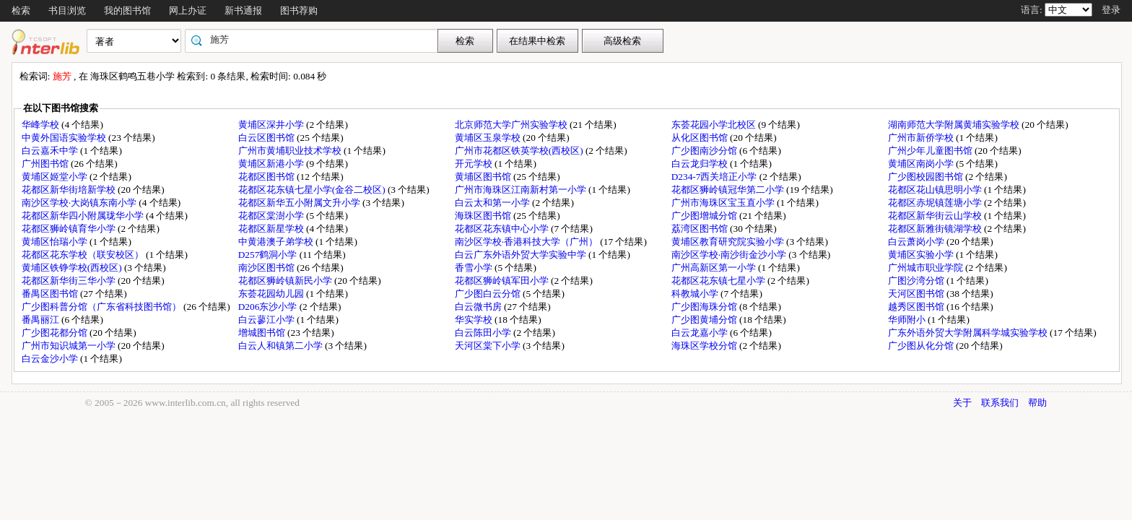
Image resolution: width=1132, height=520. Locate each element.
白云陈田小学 (484, 332)
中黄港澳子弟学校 (276, 241)
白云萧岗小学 (917, 241)
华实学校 (475, 319)
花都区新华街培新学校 (70, 189)
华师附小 (908, 319)
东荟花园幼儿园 (272, 293)
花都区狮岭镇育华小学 (70, 228)
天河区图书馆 (917, 293)
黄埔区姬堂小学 (56, 176)
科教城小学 (695, 293)
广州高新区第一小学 (714, 267)
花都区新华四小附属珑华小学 (84, 215)
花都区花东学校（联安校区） (84, 254)
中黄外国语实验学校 (65, 137)
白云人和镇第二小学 (281, 345)
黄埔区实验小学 (922, 254)
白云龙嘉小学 (700, 332)
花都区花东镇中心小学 (503, 228)
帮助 (1037, 402)
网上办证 (187, 10)
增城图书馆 (262, 332)
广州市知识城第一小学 (70, 345)
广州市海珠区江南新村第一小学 (521, 189)
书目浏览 (67, 10)
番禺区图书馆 (51, 293)
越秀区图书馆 (917, 306)
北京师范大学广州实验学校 (512, 124)
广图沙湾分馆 (917, 280)
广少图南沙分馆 (705, 150)
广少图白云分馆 (489, 293)
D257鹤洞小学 (269, 254)
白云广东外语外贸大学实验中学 (521, 254)
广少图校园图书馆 (926, 176)
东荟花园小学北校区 (714, 124)
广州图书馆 (46, 163)
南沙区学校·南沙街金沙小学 (730, 254)
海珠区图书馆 (484, 215)
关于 (962, 402)
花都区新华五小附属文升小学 (300, 202)
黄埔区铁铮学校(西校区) (73, 267)
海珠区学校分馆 (705, 345)
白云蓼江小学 (267, 319)
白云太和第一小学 (493, 202)
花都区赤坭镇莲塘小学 (936, 202)
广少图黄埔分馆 (705, 319)
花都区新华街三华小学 (70, 280)
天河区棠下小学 (489, 345)
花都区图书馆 (267, 176)
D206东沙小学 (269, 306)
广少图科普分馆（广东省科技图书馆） (102, 306)
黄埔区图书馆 (484, 176)
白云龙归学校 (700, 163)
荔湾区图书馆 (700, 228)
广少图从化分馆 (922, 345)
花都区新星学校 (272, 228)
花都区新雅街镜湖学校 (936, 228)
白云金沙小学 (51, 358)
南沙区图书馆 (267, 267)
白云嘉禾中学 (51, 150)
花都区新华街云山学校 (936, 215)
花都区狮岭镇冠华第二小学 (728, 189)
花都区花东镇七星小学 (719, 280)
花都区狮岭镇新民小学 (286, 280)
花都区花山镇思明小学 (936, 189)
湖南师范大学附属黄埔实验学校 (955, 124)
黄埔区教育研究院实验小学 (728, 241)
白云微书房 (479, 306)
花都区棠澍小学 (272, 215)
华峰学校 (41, 124)
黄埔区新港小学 (272, 163)
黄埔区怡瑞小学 (56, 241)
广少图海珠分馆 (705, 306)
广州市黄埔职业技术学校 (291, 150)
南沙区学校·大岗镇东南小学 (80, 202)
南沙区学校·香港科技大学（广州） (528, 241)
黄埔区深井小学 (272, 124)
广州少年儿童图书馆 (931, 150)
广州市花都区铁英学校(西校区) (520, 150)
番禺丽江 (41, 319)
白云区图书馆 (267, 137)
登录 (1111, 9)
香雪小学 (475, 267)
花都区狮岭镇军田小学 (503, 280)
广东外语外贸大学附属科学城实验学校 (969, 332)
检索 (21, 10)
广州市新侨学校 (922, 137)
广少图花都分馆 (56, 332)
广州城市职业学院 (926, 267)
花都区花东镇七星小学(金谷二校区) (313, 189)
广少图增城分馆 (705, 215)
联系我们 (1000, 402)
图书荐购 (299, 10)
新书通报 (243, 10)
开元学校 (475, 163)
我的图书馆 (127, 10)
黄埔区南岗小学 (922, 163)
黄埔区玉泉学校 (489, 137)
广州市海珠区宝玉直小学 (724, 202)
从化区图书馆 (700, 137)
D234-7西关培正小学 (715, 176)
